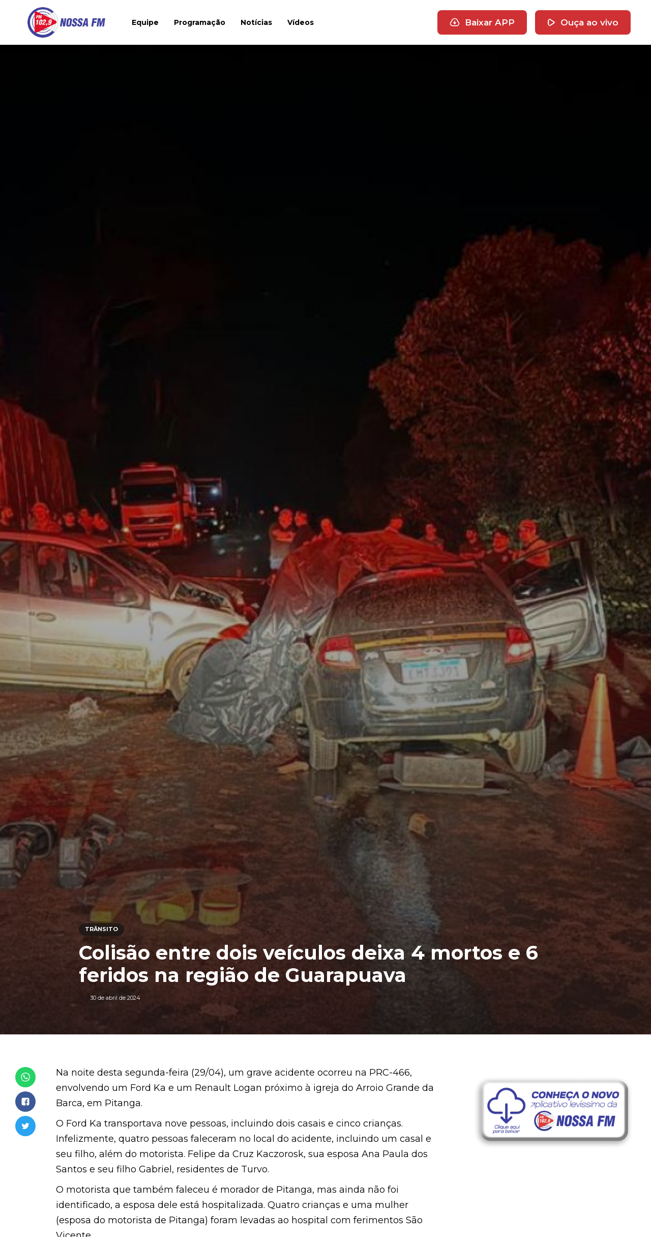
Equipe (145, 22)
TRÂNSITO (101, 929)
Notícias (256, 22)
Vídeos (300, 22)
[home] (66, 22)
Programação (199, 22)
